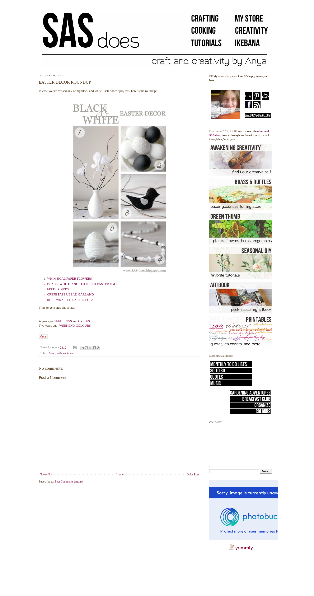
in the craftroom (65, 353)
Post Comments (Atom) (69, 481)
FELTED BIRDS (58, 289)
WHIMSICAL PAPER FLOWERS (69, 278)
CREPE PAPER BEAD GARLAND (70, 294)
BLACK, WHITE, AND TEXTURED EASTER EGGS (82, 284)
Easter (52, 353)
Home (119, 474)
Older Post (193, 474)
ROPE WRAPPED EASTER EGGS (70, 300)
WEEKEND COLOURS (75, 325)
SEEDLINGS (63, 321)
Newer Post (46, 474)
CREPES (84, 321)
